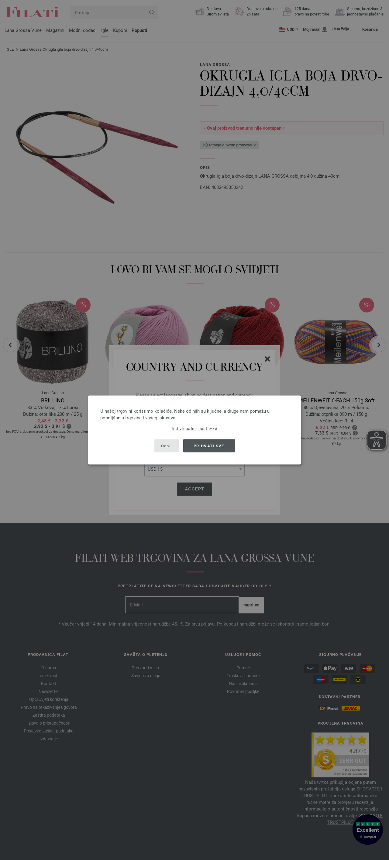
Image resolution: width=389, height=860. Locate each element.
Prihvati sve (209, 445)
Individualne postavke (194, 428)
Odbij (166, 445)
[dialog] (194, 430)
